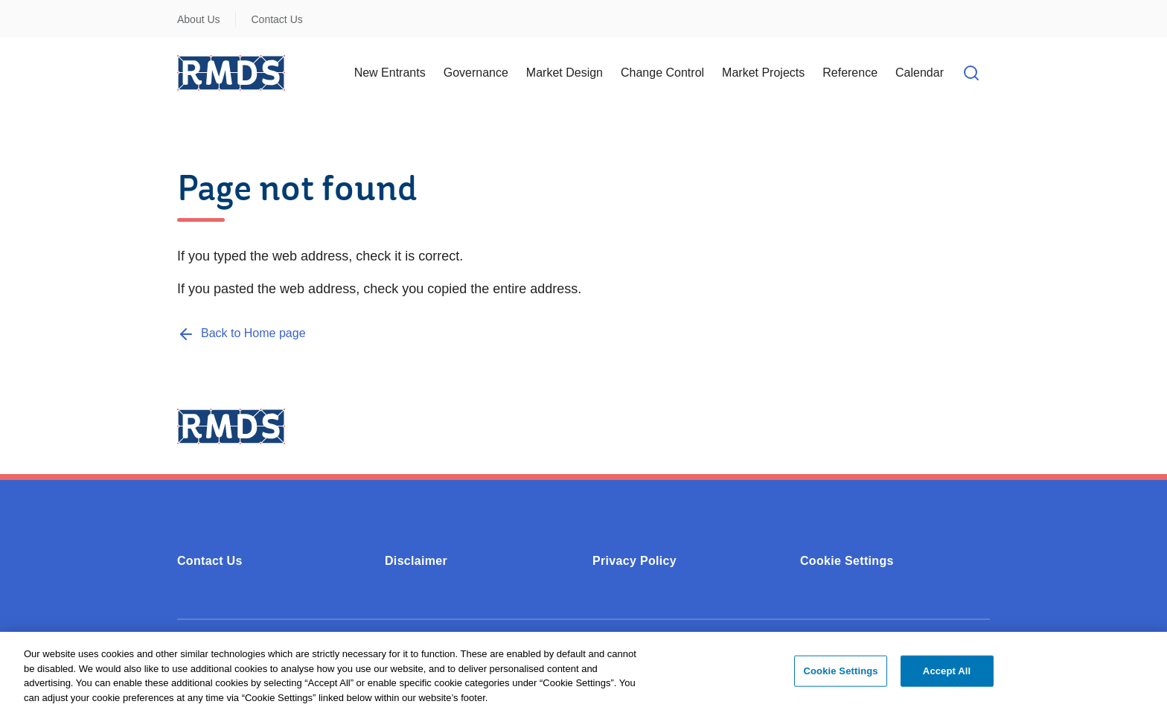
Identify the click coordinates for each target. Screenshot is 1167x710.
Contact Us (277, 19)
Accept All (947, 675)
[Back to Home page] (241, 333)
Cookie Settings (847, 560)
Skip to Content (24, 9)
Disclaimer (416, 560)
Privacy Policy (634, 560)
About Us (198, 19)
